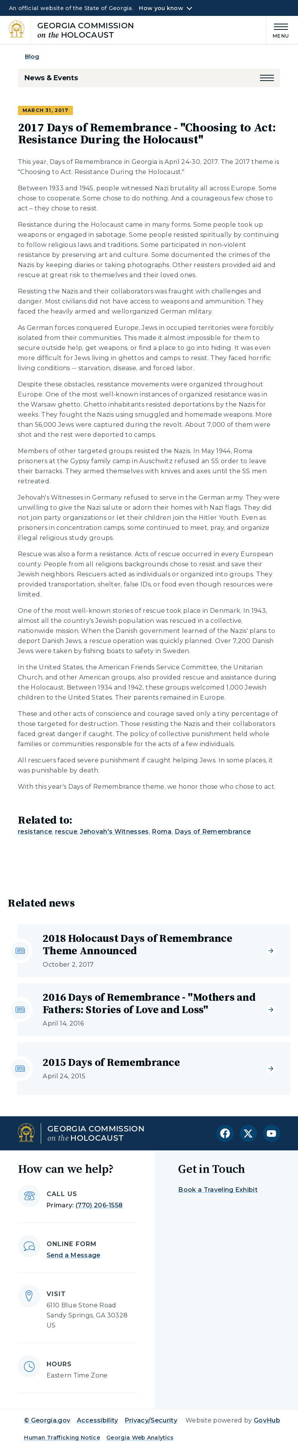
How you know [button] (161, 8)
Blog (32, 56)
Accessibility (97, 1420)
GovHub (267, 1420)
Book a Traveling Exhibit (218, 1189)
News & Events (51, 78)
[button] (267, 78)
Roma (162, 831)
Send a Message (73, 1255)
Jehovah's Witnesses (114, 831)
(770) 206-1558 (99, 1205)
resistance (35, 831)
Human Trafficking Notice (62, 1437)
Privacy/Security (151, 1420)
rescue (66, 831)
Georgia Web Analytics (140, 1437)
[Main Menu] (278, 30)
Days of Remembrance (213, 831)
